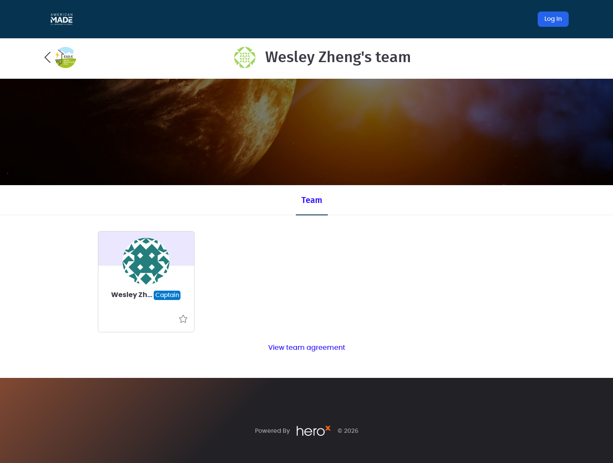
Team (311, 200)
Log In (553, 19)
